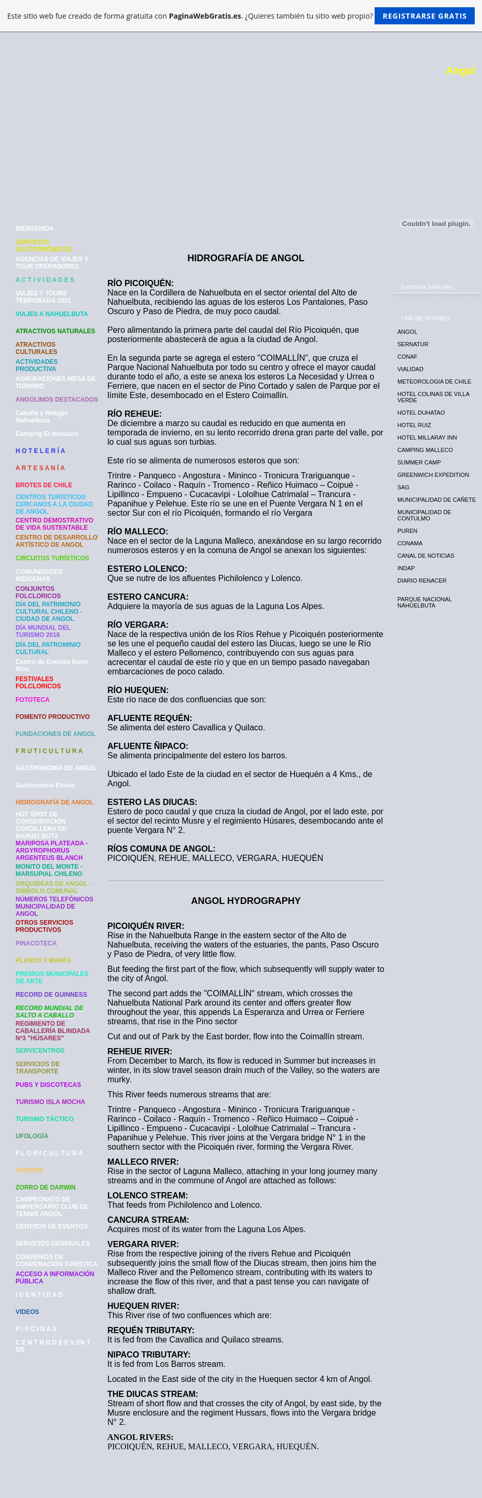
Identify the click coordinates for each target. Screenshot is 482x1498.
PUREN (407, 531)
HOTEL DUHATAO (421, 412)
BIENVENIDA (35, 228)
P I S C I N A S (36, 1329)
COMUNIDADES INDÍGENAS (39, 575)
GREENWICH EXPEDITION (433, 475)
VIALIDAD (410, 369)
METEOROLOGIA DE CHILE (434, 381)
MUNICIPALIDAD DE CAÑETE (436, 500)
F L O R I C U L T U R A (49, 1153)
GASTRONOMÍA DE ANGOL (56, 768)
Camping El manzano (47, 433)
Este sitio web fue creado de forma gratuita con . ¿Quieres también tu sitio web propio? (241, 15)
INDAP (406, 568)
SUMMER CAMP (419, 462)
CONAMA (409, 543)
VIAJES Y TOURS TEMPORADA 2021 (43, 297)
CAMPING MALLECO (425, 450)
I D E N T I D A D (39, 1294)
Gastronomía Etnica (45, 785)
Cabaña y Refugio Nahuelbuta (42, 416)
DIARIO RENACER (422, 580)
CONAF (407, 357)
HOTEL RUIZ (414, 425)
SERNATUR (413, 344)
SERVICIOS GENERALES (53, 1243)
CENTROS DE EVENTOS (52, 1226)
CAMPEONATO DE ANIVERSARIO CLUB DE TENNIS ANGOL (52, 1207)
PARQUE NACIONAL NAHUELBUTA (424, 602)
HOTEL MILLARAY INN (427, 437)
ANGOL (407, 332)
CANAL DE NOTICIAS (426, 556)
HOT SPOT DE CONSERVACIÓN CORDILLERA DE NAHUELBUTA (41, 825)
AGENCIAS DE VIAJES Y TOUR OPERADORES (52, 263)
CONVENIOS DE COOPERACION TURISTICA (57, 1260)
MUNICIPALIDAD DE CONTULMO (424, 515)
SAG (403, 487)
